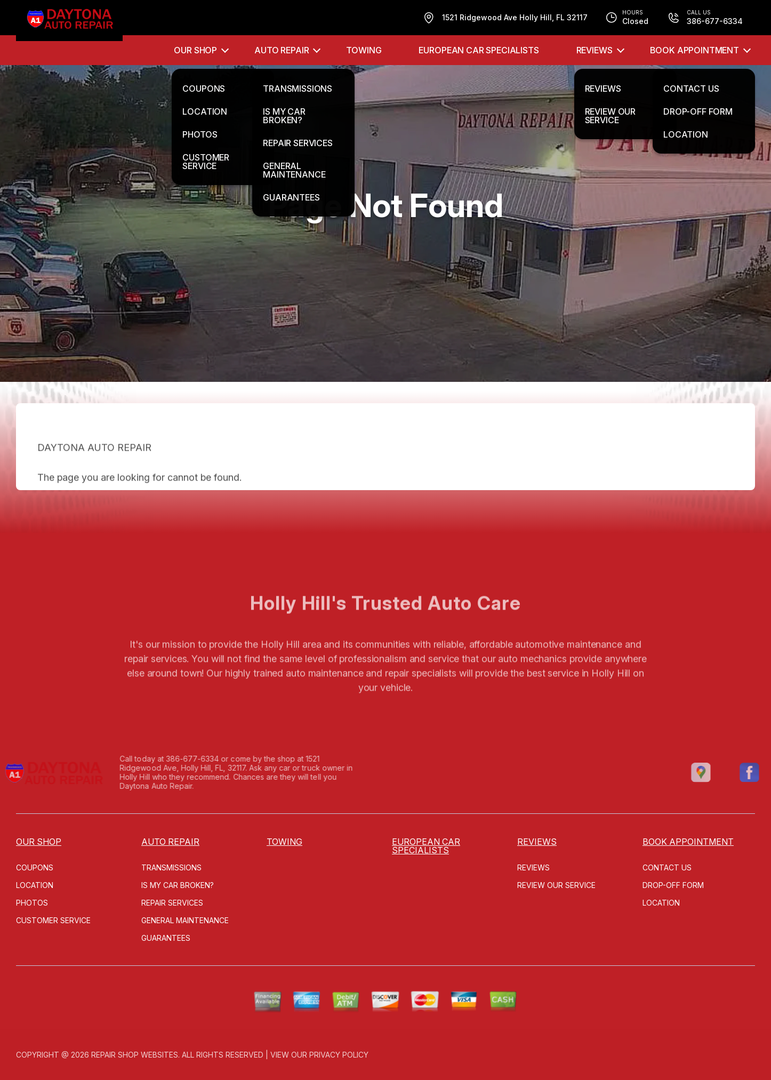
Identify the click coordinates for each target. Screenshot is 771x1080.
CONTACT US (667, 867)
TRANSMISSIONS (171, 867)
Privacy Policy (338, 1054)
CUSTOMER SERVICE (53, 920)
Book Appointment (694, 50)
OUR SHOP (195, 50)
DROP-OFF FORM (673, 885)
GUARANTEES (165, 937)
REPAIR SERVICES (172, 902)
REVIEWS (594, 50)
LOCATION (34, 885)
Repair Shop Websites (134, 1054)
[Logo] (69, 20)
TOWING (363, 50)
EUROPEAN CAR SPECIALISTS (479, 50)
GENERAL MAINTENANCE (185, 920)
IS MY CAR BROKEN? (177, 885)
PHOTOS (32, 902)
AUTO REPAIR (281, 50)
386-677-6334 (175, 758)
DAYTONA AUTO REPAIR (94, 465)
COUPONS (34, 867)
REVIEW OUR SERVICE (556, 885)
